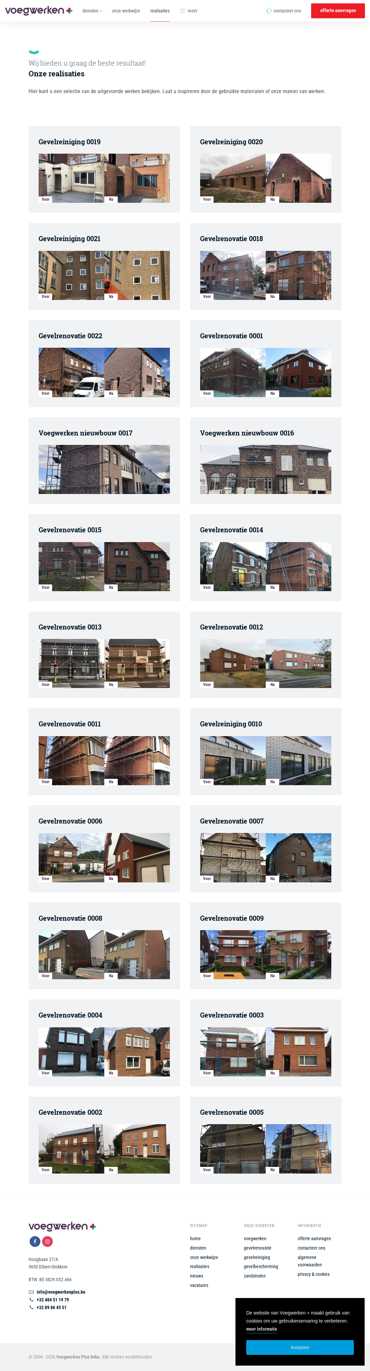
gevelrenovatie (257, 1248)
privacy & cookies (314, 1274)
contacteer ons (283, 10)
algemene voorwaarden (310, 1261)
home (195, 1238)
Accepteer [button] (300, 1347)
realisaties (160, 10)
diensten (198, 1248)
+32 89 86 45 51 (52, 1307)
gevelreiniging (257, 1257)
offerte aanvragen (338, 10)
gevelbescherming (261, 1266)
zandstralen (255, 1276)
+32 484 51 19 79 (53, 1299)
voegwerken (255, 1238)
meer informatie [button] (261, 1329)
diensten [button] (90, 10)
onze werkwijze (126, 10)
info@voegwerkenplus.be (61, 1292)
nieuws (196, 1276)
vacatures (199, 1285)
